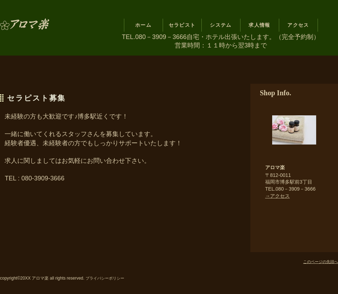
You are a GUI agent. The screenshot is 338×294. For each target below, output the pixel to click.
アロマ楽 (43, 25)
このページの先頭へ (320, 262)
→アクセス (277, 196)
